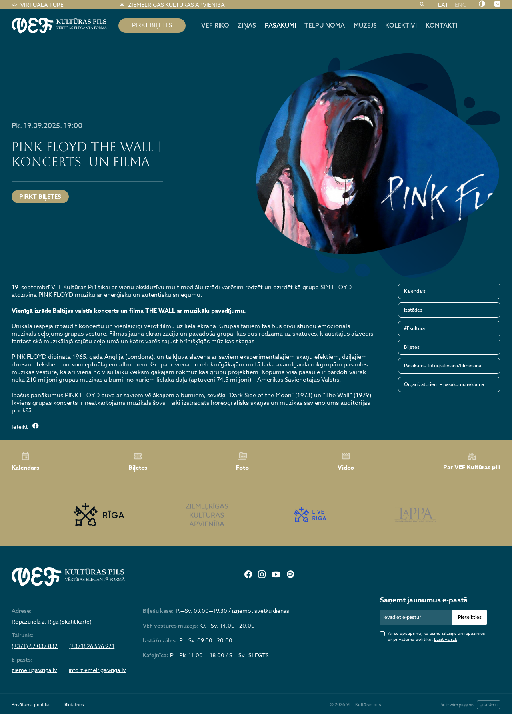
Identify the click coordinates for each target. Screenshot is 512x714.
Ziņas (247, 25)
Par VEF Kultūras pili (471, 462)
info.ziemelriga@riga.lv (97, 670)
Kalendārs (415, 291)
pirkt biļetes (152, 25)
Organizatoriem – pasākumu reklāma (444, 384)
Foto (242, 462)
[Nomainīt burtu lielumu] (497, 4)
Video (346, 462)
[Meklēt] (422, 4)
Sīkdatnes (74, 704)
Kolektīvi (401, 25)
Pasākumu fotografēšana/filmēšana (442, 365)
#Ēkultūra (414, 328)
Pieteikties (470, 617)
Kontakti (441, 25)
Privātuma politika (31, 704)
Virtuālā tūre (37, 4)
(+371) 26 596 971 (91, 646)
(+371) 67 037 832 (35, 646)
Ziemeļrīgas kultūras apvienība (171, 4)
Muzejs (365, 25)
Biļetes (412, 347)
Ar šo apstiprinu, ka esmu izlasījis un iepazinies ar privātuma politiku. (436, 636)
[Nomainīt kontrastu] (482, 4)
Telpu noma (324, 25)
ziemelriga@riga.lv (34, 670)
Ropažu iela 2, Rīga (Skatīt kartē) (52, 621)
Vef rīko (215, 25)
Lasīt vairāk (445, 639)
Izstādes (413, 309)
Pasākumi (280, 25)
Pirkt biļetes (40, 196)
